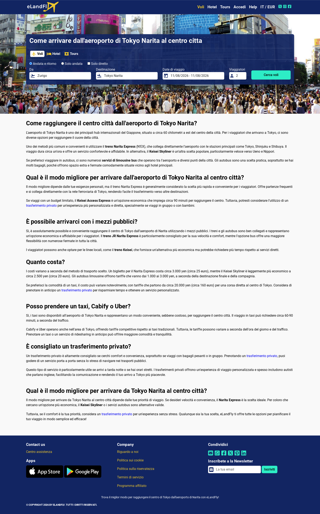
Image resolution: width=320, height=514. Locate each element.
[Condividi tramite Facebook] (223, 456)
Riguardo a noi (127, 452)
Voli (200, 7)
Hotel (212, 7)
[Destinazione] (130, 76)
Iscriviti (269, 469)
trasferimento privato (41, 206)
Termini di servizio (130, 477)
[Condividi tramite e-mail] (210, 456)
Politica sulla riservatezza (135, 469)
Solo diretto (97, 64)
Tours (225, 7)
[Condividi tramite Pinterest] (237, 456)
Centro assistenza (39, 452)
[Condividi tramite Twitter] (230, 456)
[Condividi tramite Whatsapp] (217, 456)
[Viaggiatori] (240, 76)
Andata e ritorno (42, 64)
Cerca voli (271, 75)
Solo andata (72, 64)
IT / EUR (267, 7)
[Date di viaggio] (196, 76)
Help (253, 7)
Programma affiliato (131, 486)
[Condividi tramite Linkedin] (243, 456)
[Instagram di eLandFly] (285, 6)
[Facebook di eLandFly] (290, 6)
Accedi (240, 7)
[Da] (63, 76)
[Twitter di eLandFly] (280, 6)
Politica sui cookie (130, 460)
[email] (237, 469)
